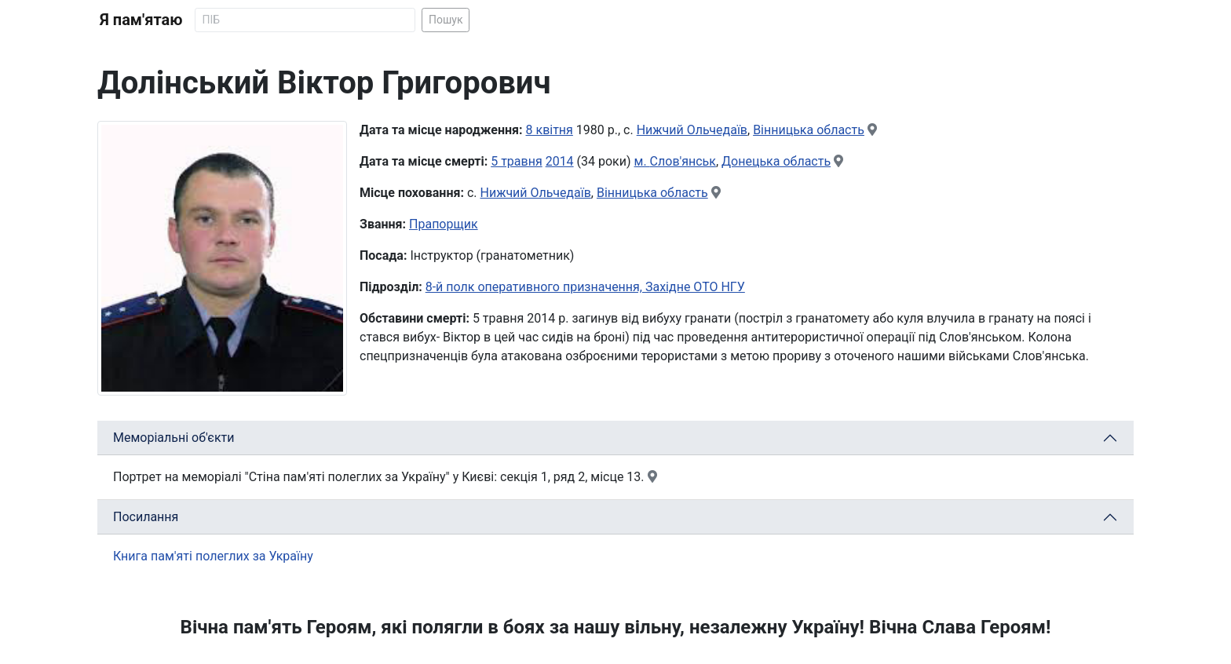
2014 (560, 161)
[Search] (305, 20)
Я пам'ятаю (141, 19)
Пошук (446, 19)
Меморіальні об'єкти (174, 437)
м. (642, 161)
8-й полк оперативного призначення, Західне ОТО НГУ (585, 286)
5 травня (516, 161)
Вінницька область (808, 129)
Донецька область (776, 161)
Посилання (145, 516)
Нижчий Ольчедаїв (692, 129)
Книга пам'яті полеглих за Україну (213, 556)
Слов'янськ (683, 161)
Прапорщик (443, 224)
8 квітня (549, 129)
